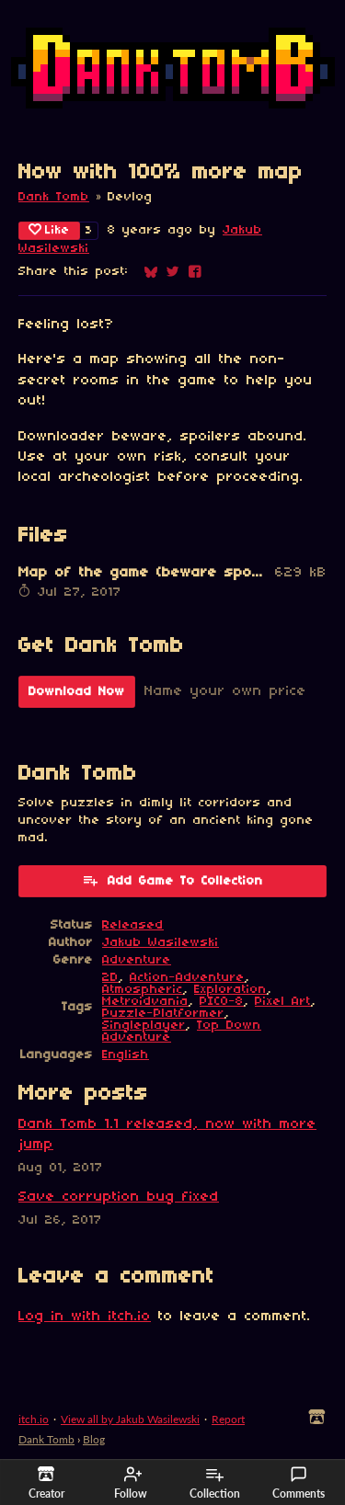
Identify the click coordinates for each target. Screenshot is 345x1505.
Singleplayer (144, 1026)
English (125, 1055)
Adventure (136, 960)
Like (49, 229)
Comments (298, 1482)
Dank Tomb (53, 197)
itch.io (33, 1419)
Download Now (77, 692)
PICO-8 (222, 1002)
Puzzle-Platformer (163, 1014)
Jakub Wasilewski (160, 943)
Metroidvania (145, 1002)
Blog (94, 1439)
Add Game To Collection (172, 880)
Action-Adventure (187, 978)
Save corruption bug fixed (118, 1197)
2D (110, 978)
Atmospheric (142, 990)
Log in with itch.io (84, 1316)
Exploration (230, 990)
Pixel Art (283, 1002)
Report (228, 1419)
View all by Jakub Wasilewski (130, 1419)
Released (133, 925)
